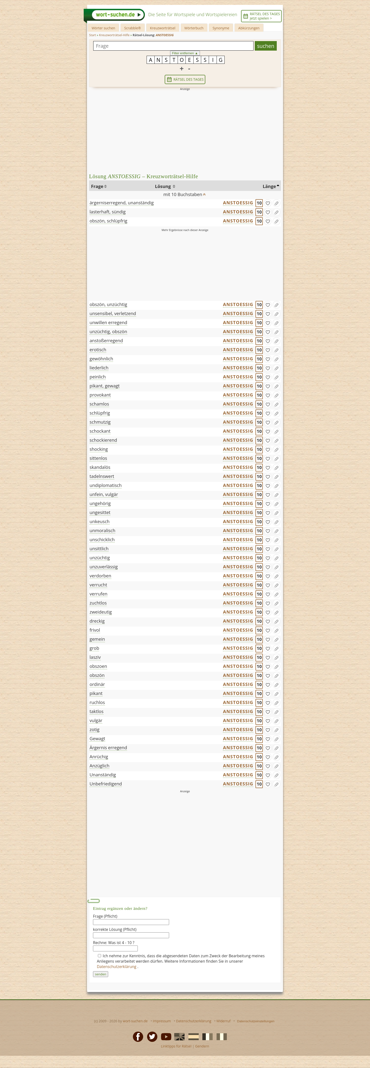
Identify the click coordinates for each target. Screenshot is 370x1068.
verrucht (98, 585)
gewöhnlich (101, 359)
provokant (100, 395)
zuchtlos (98, 603)
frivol (95, 630)
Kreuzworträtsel (162, 28)
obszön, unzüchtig (108, 304)
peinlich (98, 377)
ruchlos (97, 702)
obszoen (98, 666)
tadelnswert (102, 476)
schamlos (99, 404)
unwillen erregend (108, 322)
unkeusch (100, 521)
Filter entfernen (185, 53)
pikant (96, 693)
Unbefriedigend (106, 784)
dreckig (97, 621)
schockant (100, 431)
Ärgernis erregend (108, 747)
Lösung (163, 186)
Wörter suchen (103, 28)
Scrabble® (132, 28)
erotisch (98, 349)
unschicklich (102, 539)
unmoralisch (102, 530)
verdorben (100, 576)
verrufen (98, 594)
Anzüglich (99, 766)
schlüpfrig (100, 413)
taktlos (97, 711)
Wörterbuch (194, 28)
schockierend (103, 440)
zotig (94, 729)
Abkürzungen (249, 28)
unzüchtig (100, 558)
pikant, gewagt (105, 386)
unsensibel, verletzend (113, 313)
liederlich (99, 368)
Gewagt (97, 738)
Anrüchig (99, 757)
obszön (97, 675)
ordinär (97, 684)
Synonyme (221, 28)
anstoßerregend (106, 340)
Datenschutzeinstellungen (256, 1021)
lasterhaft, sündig (108, 212)
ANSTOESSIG (238, 203)
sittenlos (98, 458)
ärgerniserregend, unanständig (122, 203)
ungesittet (100, 512)
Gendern (202, 1046)
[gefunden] (268, 203)
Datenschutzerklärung (117, 966)
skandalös (100, 467)
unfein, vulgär (104, 494)
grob (94, 648)
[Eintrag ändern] (276, 203)
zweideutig (101, 612)
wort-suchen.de (135, 1021)
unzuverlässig (104, 567)
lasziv (95, 657)
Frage (97, 186)
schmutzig (100, 422)
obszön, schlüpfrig (108, 221)
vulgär (96, 720)
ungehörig (100, 503)
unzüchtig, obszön (108, 331)
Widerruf (223, 1021)
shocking (99, 449)
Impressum (162, 1021)
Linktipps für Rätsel (176, 1046)
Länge (269, 186)
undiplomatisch (106, 485)
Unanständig (103, 775)
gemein (97, 639)
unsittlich (99, 548)
